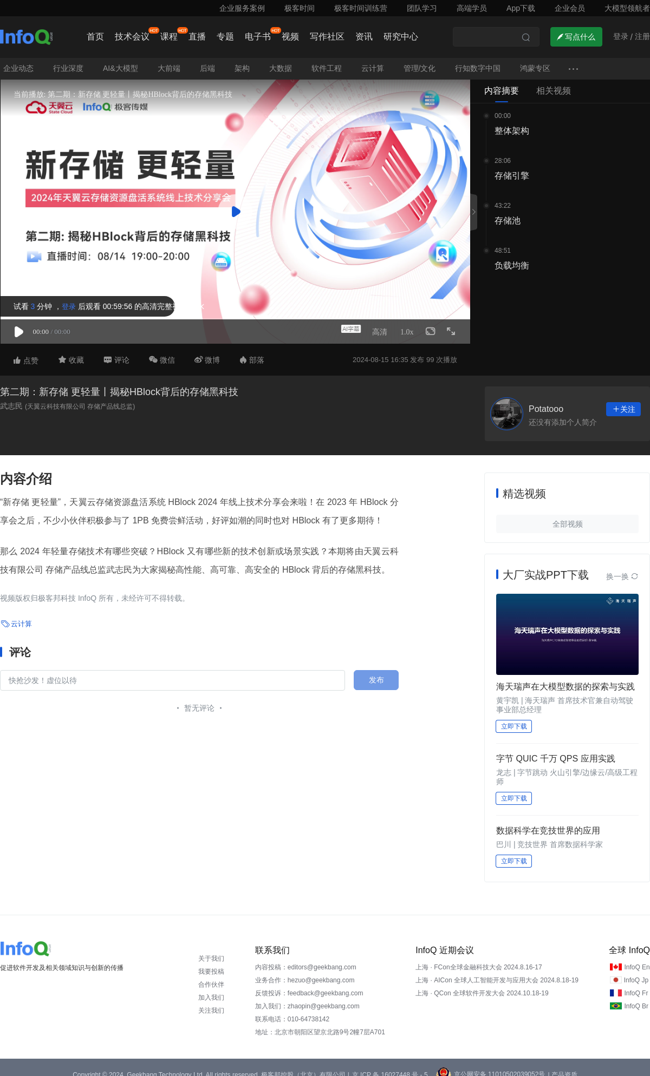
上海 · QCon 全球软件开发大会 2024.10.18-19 (481, 984)
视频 (290, 36)
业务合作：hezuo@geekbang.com (305, 971)
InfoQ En (636, 958)
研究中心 (401, 36)
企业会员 (570, 8)
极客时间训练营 (360, 8)
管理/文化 (420, 59)
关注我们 (211, 1001)
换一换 (622, 567)
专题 (225, 36)
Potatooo (546, 399)
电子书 (258, 36)
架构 (242, 59)
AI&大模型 (120, 59)
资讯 (364, 36)
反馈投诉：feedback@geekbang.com (309, 984)
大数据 (280, 59)
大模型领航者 (627, 8)
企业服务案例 (242, 8)
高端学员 (472, 8)
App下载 (520, 8)
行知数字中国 (477, 59)
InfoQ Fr (636, 984)
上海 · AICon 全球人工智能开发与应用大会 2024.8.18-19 (496, 971)
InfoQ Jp (636, 971)
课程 (169, 36)
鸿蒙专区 (535, 59)
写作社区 (327, 36)
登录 (64, 297)
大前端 (169, 59)
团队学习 (422, 8)
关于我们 (211, 949)
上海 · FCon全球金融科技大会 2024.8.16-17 (478, 958)
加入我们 (211, 988)
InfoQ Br (636, 997)
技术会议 (132, 36)
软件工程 (326, 59)
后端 (207, 59)
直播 (197, 36)
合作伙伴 (211, 975)
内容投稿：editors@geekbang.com (305, 958)
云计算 (372, 59)
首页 (95, 36)
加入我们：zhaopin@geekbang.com (307, 997)
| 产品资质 (562, 1066)
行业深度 (68, 59)
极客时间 (299, 8)
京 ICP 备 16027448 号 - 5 (390, 1066)
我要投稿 (211, 962)
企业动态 (18, 59)
